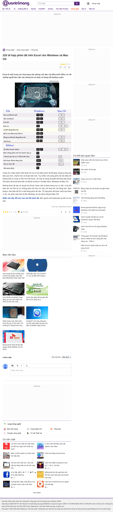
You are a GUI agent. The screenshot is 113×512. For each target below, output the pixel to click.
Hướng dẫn (25, 501)
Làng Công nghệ (22, 50)
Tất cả (7, 9)
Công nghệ (75, 9)
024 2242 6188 (21, 506)
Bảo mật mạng (11, 429)
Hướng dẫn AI (23, 9)
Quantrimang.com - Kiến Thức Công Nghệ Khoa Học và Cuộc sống (16, 3)
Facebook (53, 501)
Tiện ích (92, 9)
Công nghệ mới (34, 429)
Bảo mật (18, 501)
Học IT (84, 9)
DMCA (59, 501)
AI (14, 9)
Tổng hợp (34, 50)
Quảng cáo (46, 501)
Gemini (50, 9)
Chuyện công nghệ (12, 433)
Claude (33, 9)
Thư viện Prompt (62, 9)
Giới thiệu (4, 501)
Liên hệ (39, 501)
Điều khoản (12, 501)
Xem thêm (37, 493)
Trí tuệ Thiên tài (34, 433)
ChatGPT (42, 9)
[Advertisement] (57, 30)
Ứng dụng (33, 501)
